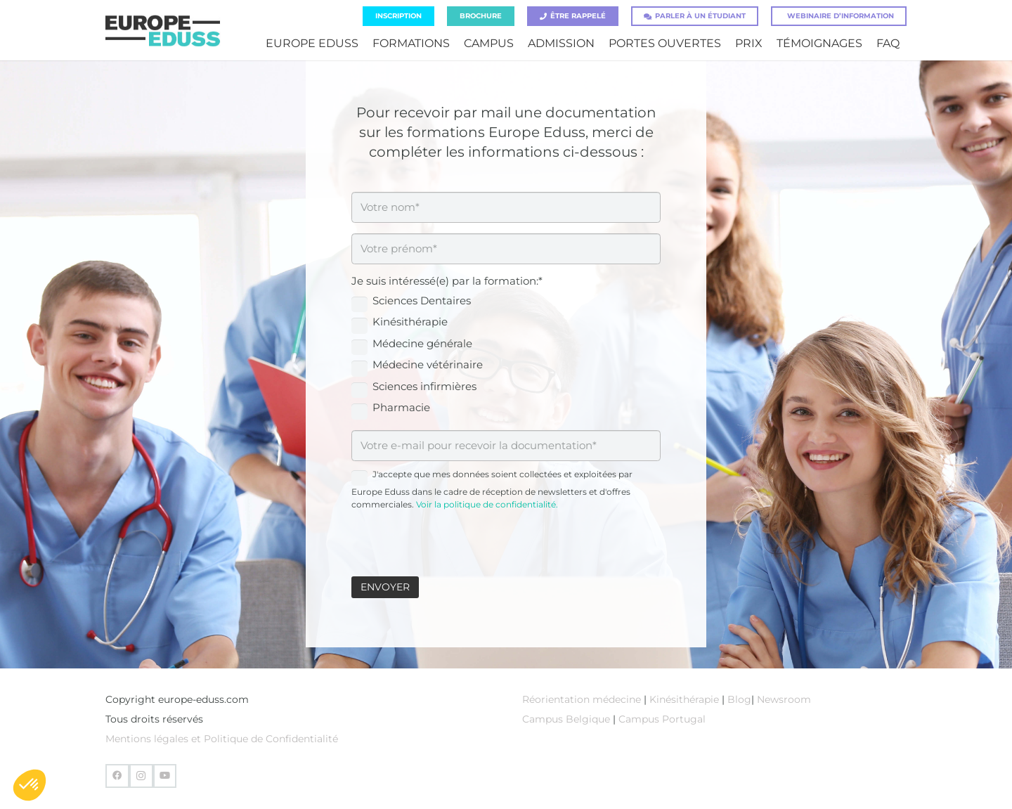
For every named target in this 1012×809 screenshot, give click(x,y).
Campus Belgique (566, 719)
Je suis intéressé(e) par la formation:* (447, 280)
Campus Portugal (662, 719)
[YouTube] (165, 776)
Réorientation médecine (581, 699)
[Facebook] (117, 776)
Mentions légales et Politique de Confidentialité (221, 738)
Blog (739, 699)
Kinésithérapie (685, 699)
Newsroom (784, 699)
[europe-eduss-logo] (163, 30)
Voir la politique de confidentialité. (487, 504)
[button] (29, 785)
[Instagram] (141, 776)
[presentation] (458, 538)
